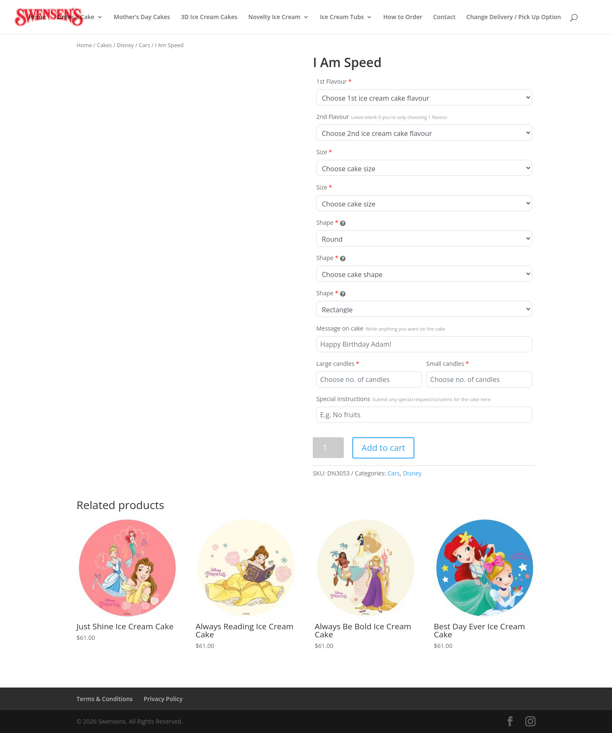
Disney (125, 45)
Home (37, 17)
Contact (444, 17)
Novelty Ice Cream (274, 17)
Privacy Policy (163, 699)
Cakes (104, 45)
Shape (330, 222)
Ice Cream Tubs (342, 17)
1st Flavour (333, 81)
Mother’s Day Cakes (142, 17)
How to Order (402, 17)
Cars (144, 45)
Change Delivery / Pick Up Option (513, 17)
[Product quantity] (328, 447)
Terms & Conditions (104, 699)
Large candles (337, 363)
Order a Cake (75, 17)
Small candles (447, 363)
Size (324, 152)
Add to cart (383, 447)
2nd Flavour (381, 117)
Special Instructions (403, 399)
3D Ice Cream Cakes (209, 17)
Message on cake (380, 328)
